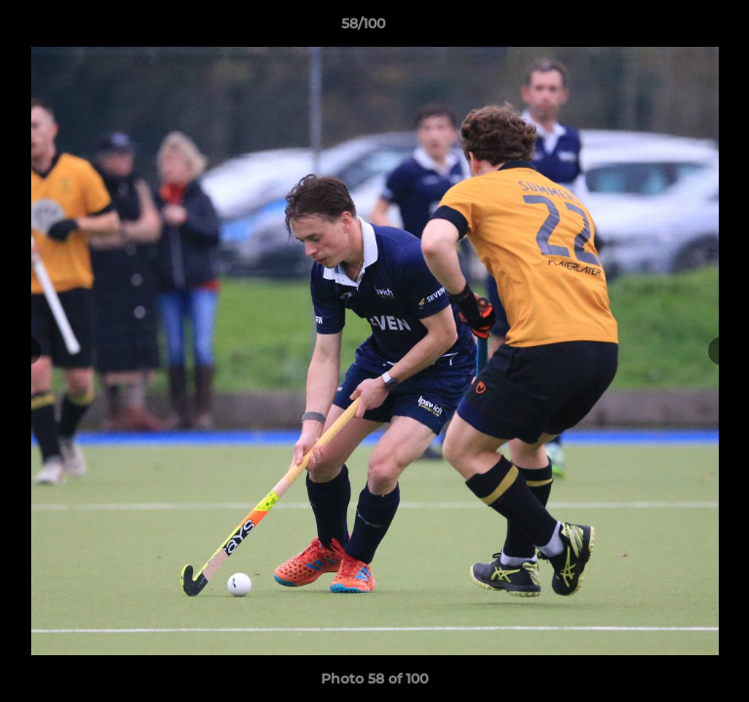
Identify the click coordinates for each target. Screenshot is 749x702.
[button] (678, 28)
